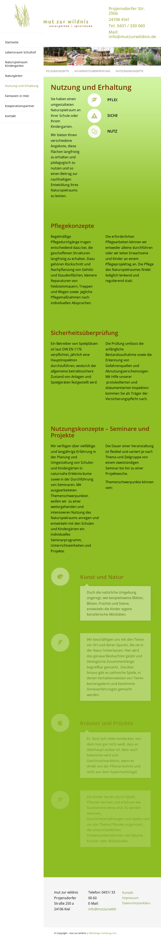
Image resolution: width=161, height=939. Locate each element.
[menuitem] (21, 42)
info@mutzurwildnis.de (106, 909)
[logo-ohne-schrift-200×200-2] (21, 16)
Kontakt (127, 892)
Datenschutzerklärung (136, 903)
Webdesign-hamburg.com (103, 933)
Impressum (130, 898)
